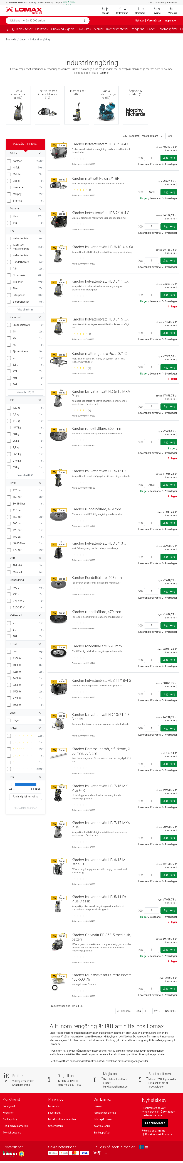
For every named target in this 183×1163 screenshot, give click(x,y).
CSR (151, 3)
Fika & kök (87, 29)
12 (72, 1006)
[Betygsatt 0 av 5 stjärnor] (79, 159)
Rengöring (142, 29)
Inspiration (171, 20)
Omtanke (160, 3)
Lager (156, 29)
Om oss (98, 1106)
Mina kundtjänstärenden (61, 1119)
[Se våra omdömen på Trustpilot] (10, 1154)
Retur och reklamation (15, 1126)
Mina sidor (54, 1106)
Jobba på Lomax (103, 1119)
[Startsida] (9, 29)
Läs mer (103, 72)
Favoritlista (54, 1112)
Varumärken (156, 20)
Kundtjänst (172, 3)
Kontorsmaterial (121, 29)
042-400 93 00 (70, 1081)
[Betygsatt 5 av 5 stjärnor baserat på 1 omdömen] (81, 190)
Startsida (11, 39)
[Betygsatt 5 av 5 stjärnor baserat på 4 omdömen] (81, 368)
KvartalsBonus (102, 1126)
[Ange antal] (151, 158)
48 (81, 1006)
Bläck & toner (23, 29)
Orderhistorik (55, 1126)
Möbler (102, 29)
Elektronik (43, 29)
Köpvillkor (8, 1112)
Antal (151, 192)
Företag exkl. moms (153, 1130)
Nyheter (141, 20)
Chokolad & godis (65, 29)
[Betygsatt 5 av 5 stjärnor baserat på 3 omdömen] (81, 330)
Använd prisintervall (25, 796)
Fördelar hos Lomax (105, 1112)
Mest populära (150, 135)
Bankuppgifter (101, 1132)
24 (77, 1006)
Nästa (170, 1011)
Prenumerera (155, 1123)
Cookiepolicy (10, 1119)
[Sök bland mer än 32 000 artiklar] (44, 20)
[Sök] (86, 20)
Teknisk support (11, 1132)
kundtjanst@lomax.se (115, 1086)
